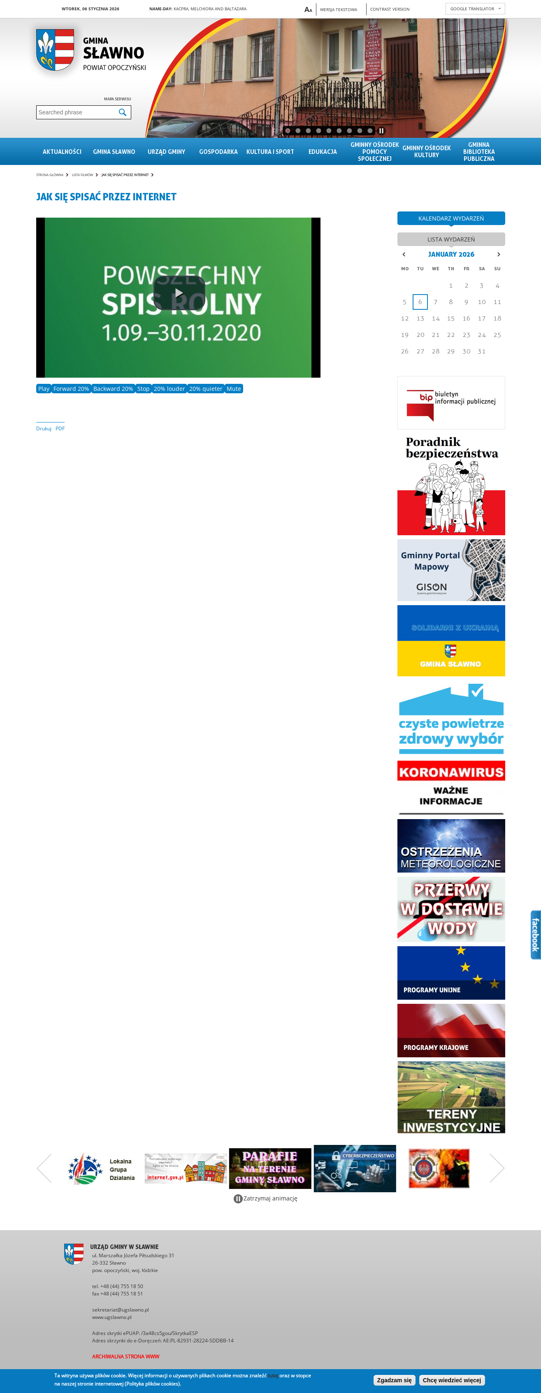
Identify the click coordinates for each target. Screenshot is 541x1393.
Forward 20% (71, 388)
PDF (60, 428)
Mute (234, 388)
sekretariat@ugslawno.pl (120, 1309)
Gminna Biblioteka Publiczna (479, 151)
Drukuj (43, 428)
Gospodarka (218, 151)
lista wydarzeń (451, 239)
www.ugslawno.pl (112, 1317)
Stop (143, 388)
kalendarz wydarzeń (451, 218)
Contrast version (390, 9)
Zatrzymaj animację (270, 1198)
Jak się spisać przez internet (125, 174)
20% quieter (206, 388)
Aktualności (62, 151)
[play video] (179, 293)
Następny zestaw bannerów (497, 1168)
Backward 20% (113, 388)
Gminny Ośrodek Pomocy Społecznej (375, 151)
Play (43, 388)
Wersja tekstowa (338, 9)
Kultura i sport (270, 151)
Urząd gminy (166, 151)
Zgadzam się (394, 1380)
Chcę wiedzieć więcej (452, 1380)
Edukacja (323, 151)
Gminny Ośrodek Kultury (426, 151)
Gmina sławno (114, 151)
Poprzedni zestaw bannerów (44, 1168)
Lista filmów (82, 174)
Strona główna (49, 174)
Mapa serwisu (117, 98)
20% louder (169, 388)
